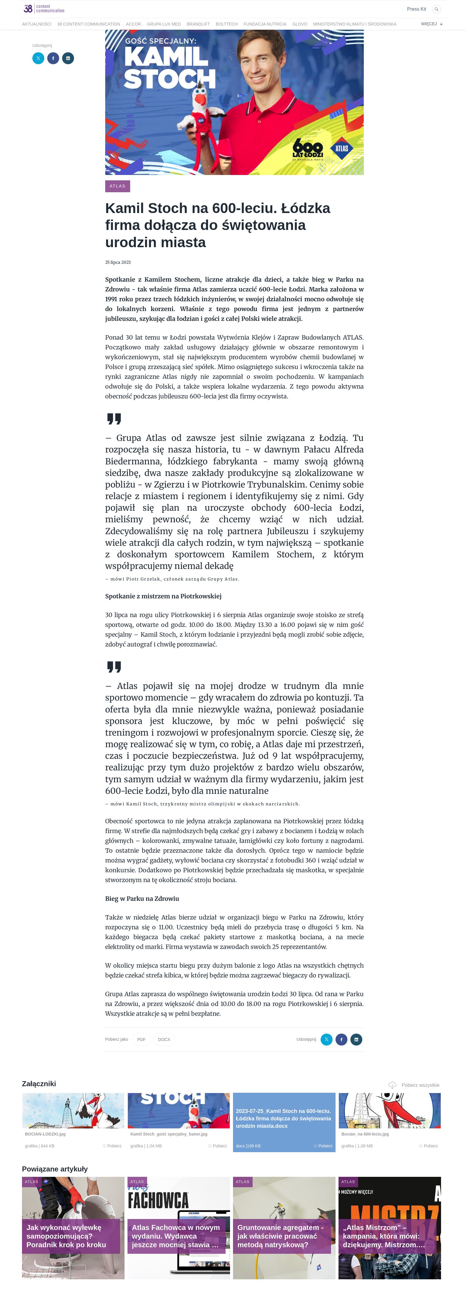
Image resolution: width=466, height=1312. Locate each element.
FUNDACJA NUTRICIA (265, 24)
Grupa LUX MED (164, 24)
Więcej (432, 23)
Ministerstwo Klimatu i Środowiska (355, 24)
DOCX (164, 1039)
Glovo (299, 24)
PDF (141, 1039)
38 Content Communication (88, 24)
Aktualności (36, 24)
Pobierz (112, 1146)
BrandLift (198, 24)
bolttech (227, 24)
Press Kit (416, 9)
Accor (133, 24)
